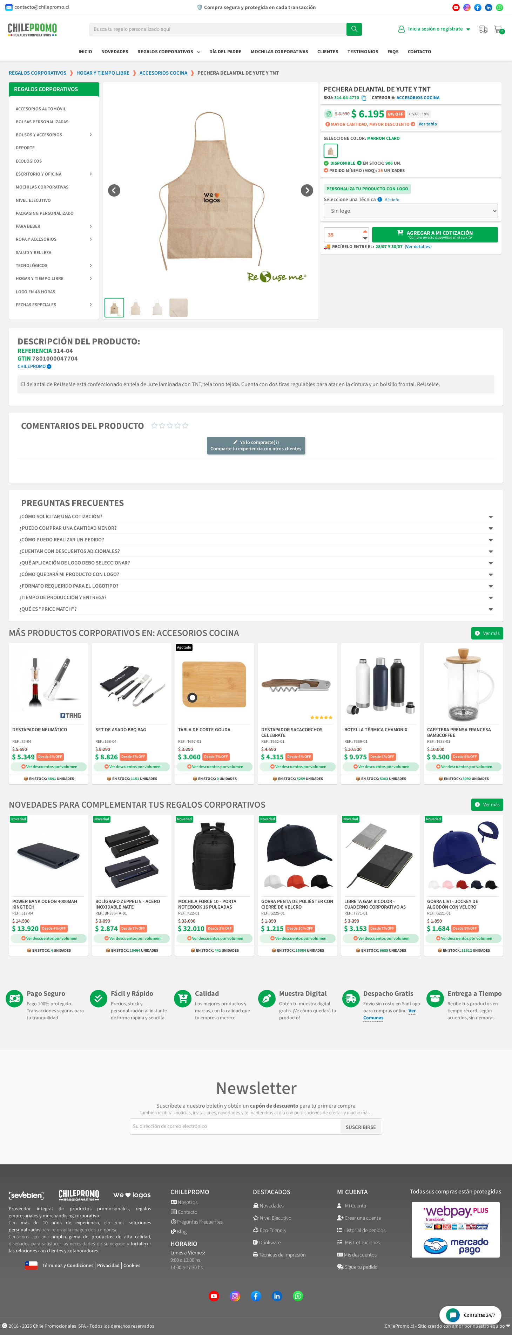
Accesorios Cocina (418, 98)
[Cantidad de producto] (346, 234)
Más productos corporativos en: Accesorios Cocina (124, 633)
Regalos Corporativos (168, 52)
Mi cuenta (352, 1192)
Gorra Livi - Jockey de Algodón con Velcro (452, 904)
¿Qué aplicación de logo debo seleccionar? (74, 563)
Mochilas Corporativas (279, 51)
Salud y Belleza (33, 252)
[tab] (256, 516)
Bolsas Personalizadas (42, 122)
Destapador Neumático (39, 730)
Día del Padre (225, 51)
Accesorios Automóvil (41, 109)
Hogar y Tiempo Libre (54, 278)
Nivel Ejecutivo (33, 200)
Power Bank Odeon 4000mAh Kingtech (44, 904)
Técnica (367, 199)
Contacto (419, 51)
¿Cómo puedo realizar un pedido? (61, 539)
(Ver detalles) (418, 247)
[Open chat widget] (470, 1315)
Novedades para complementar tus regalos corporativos (137, 804)
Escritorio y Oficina (54, 174)
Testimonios (363, 51)
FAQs (393, 51)
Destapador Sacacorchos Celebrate (292, 733)
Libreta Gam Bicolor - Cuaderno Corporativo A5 (375, 904)
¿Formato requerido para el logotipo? (69, 586)
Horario (183, 1244)
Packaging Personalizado (45, 213)
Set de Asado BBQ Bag (120, 730)
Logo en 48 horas (35, 292)
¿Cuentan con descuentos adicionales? (69, 551)
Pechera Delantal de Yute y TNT (377, 89)
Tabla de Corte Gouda (204, 730)
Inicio (85, 51)
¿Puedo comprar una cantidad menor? (68, 528)
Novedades (114, 51)
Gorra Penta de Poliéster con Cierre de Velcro (297, 904)
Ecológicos (29, 161)
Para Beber (54, 226)
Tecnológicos (54, 265)
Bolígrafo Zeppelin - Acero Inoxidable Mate (127, 904)
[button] (114, 190)
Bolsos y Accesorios (54, 135)
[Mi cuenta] (434, 29)
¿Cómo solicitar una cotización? (60, 516)
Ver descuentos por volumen (49, 767)
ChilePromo (32, 366)
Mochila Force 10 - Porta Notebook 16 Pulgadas (207, 904)
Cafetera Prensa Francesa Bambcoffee (459, 733)
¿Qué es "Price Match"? (48, 609)
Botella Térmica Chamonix (375, 730)
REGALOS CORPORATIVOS (46, 89)
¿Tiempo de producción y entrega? (63, 597)
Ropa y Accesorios (54, 239)
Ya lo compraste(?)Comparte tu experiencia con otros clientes (255, 445)
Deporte (25, 148)
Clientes (327, 51)
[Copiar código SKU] (364, 98)
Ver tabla (428, 124)
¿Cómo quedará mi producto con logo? (69, 574)
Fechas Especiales (54, 305)
